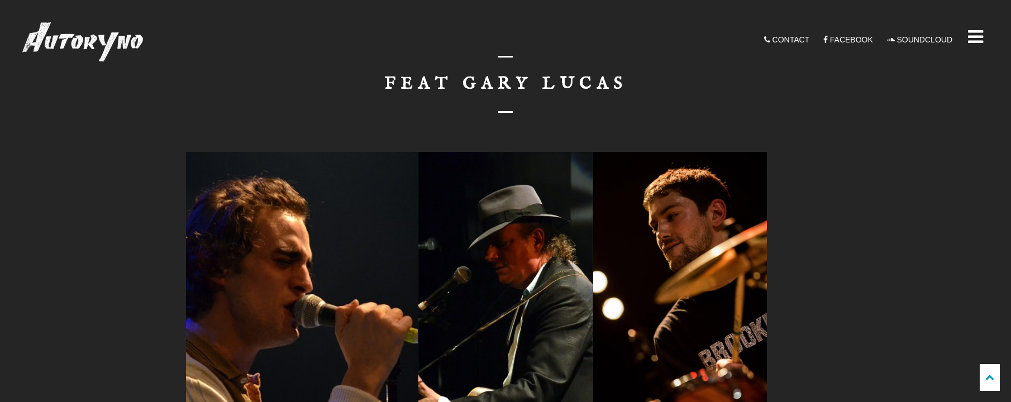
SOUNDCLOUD (919, 39)
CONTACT (787, 39)
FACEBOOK (848, 39)
